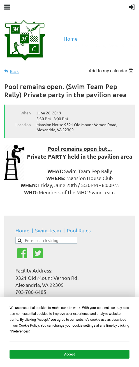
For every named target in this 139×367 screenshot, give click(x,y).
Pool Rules (79, 230)
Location (23, 124)
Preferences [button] (20, 331)
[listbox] (112, 70)
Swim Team (48, 230)
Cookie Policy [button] (29, 325)
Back (14, 71)
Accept (69, 354)
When (25, 112)
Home (71, 38)
